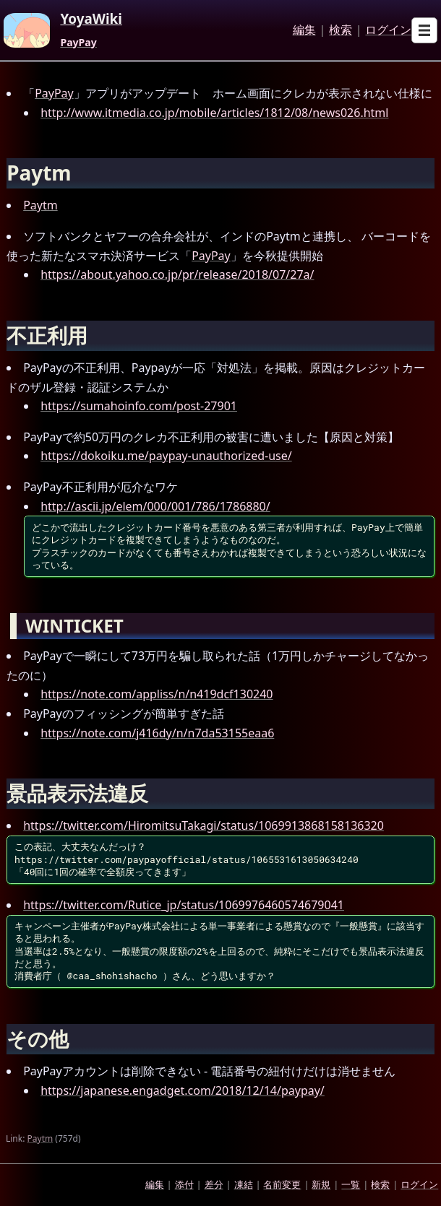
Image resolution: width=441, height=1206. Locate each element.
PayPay (78, 42)
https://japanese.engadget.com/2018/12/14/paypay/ (182, 1090)
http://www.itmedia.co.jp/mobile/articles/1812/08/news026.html (214, 113)
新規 (321, 1184)
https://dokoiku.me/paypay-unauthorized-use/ (166, 456)
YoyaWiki (91, 19)
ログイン (388, 30)
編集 (304, 30)
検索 (340, 30)
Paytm (40, 205)
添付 (184, 1184)
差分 (214, 1184)
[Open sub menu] (424, 30)
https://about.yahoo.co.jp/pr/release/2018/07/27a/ (177, 274)
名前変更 (282, 1184)
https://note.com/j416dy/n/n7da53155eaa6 (157, 733)
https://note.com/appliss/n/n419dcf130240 (156, 694)
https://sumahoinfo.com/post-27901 (138, 406)
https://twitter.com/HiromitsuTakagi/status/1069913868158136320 (203, 825)
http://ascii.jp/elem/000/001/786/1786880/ (155, 506)
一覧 (350, 1184)
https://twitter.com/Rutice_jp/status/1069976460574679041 (183, 905)
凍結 (243, 1184)
